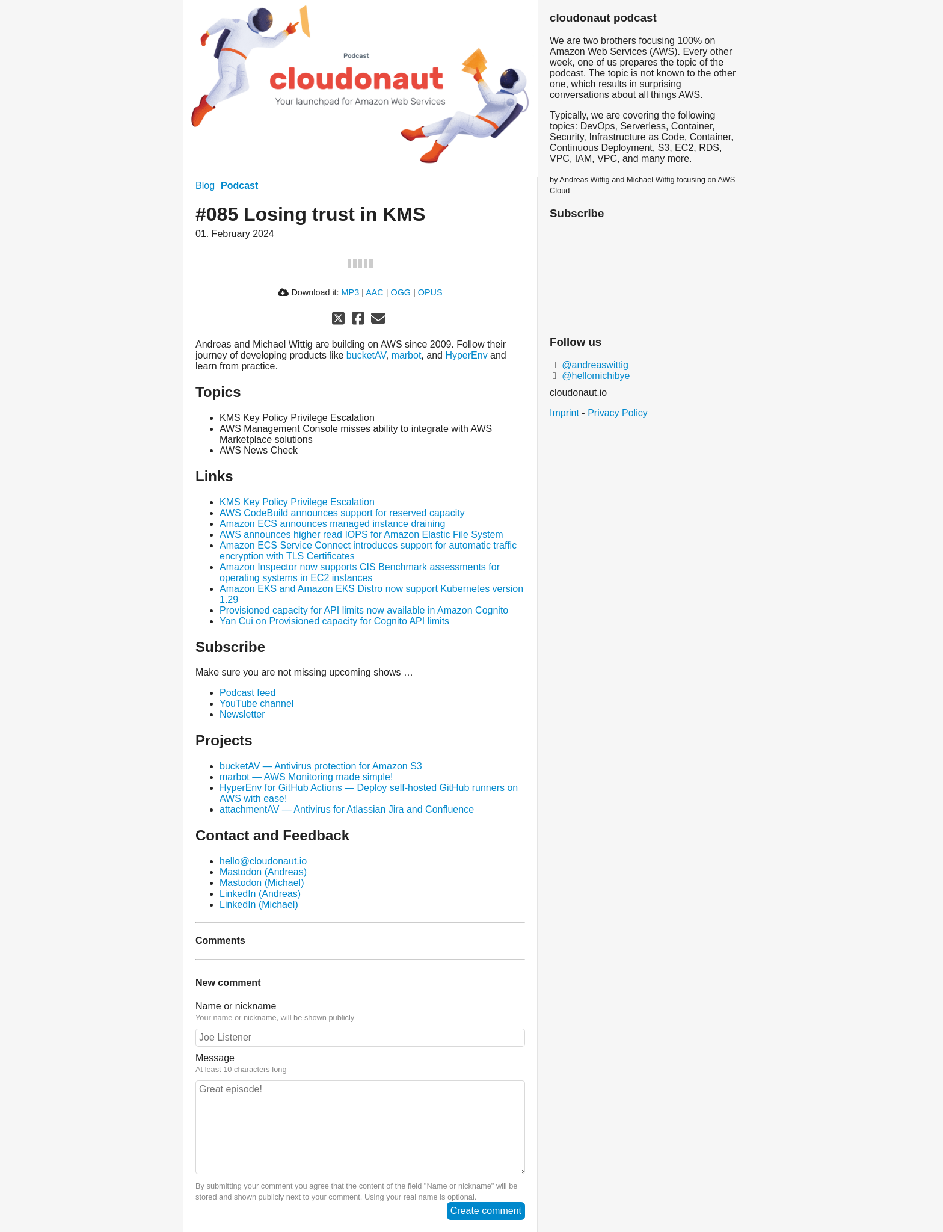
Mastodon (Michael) (262, 883)
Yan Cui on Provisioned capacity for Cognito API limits (334, 621)
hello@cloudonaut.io (263, 861)
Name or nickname (235, 1006)
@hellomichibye (594, 376)
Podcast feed (247, 693)
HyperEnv (466, 355)
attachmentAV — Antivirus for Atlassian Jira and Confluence (347, 809)
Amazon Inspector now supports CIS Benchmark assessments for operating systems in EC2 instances (360, 572)
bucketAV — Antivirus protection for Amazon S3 (321, 766)
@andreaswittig (593, 365)
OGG (400, 292)
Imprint (564, 413)
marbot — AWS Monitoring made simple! (306, 777)
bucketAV (366, 355)
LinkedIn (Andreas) (260, 894)
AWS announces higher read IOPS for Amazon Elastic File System (361, 534)
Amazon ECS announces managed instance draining (332, 524)
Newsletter (242, 714)
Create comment (485, 1211)
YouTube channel (256, 703)
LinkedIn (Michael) (259, 904)
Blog (205, 185)
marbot (407, 355)
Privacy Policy (618, 413)
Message (215, 1058)
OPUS (430, 292)
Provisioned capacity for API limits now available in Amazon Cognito (364, 610)
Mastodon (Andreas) (263, 872)
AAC (375, 292)
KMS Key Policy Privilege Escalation (297, 502)
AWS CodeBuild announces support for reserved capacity (342, 513)
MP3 (351, 292)
